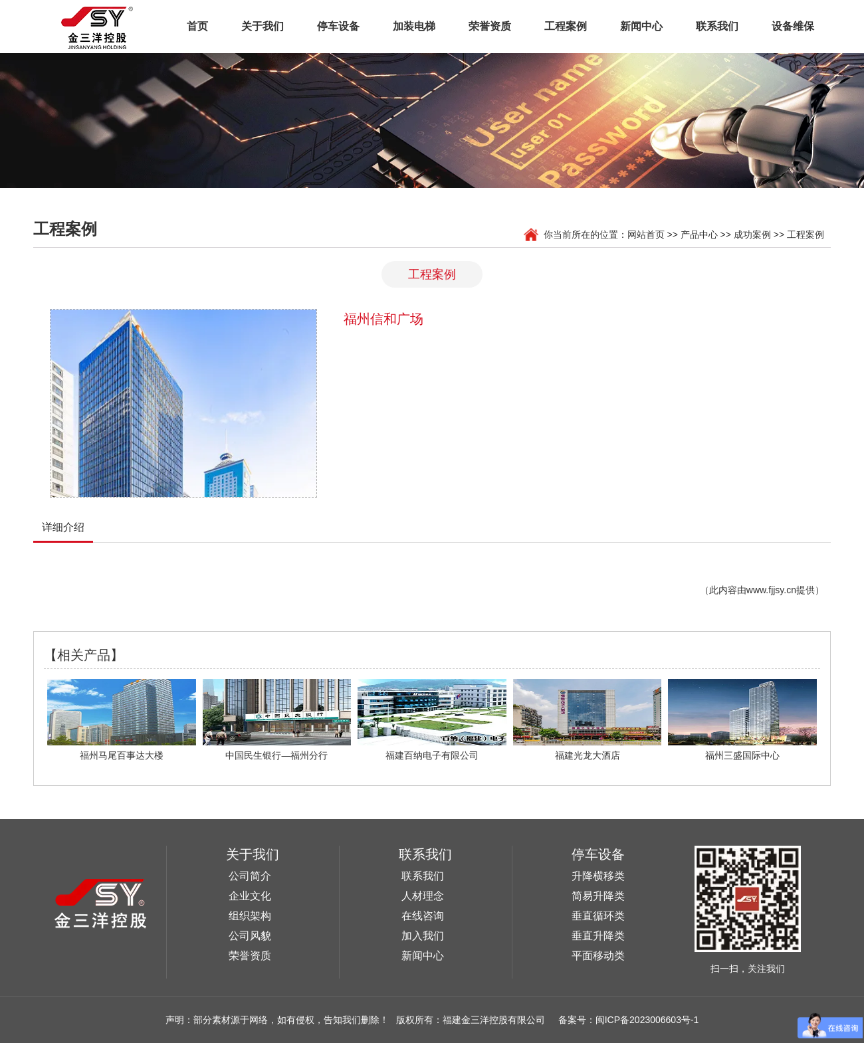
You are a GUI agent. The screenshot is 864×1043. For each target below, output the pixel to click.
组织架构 (250, 915)
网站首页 (646, 234)
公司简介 (250, 876)
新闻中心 (641, 26)
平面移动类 (598, 955)
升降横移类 (598, 876)
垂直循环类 (598, 915)
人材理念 (422, 895)
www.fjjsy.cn (771, 590)
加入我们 (422, 935)
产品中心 (699, 234)
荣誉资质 (490, 26)
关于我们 (262, 26)
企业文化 (250, 895)
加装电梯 (414, 26)
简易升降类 (598, 895)
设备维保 (793, 26)
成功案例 (752, 234)
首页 (197, 26)
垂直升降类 (598, 935)
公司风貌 (250, 935)
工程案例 (565, 26)
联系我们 (717, 26)
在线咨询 (422, 915)
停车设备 (338, 26)
